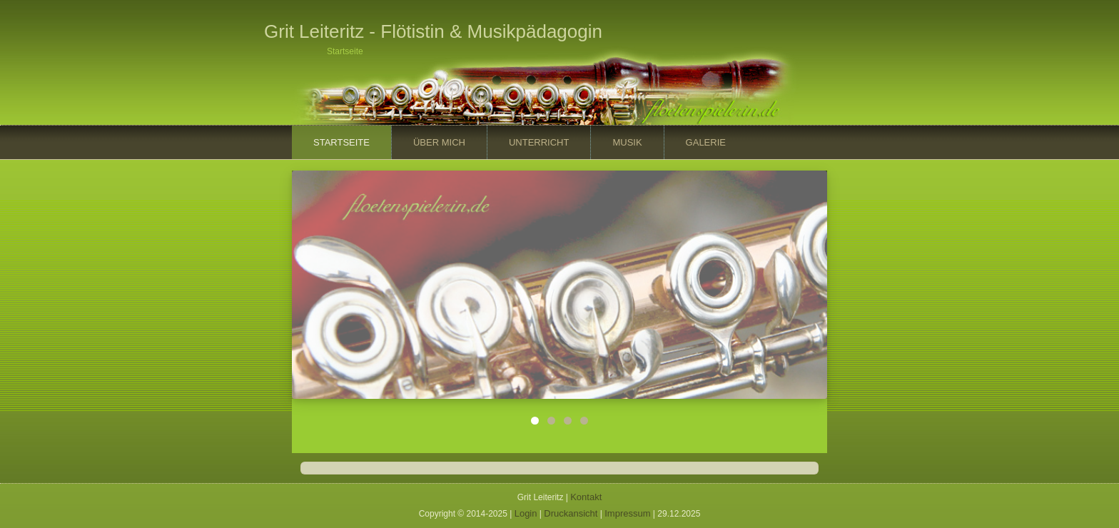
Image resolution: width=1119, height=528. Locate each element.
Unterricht (539, 142)
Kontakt (586, 497)
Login (526, 513)
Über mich (439, 142)
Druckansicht (570, 513)
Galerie (706, 142)
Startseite (341, 142)
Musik (627, 142)
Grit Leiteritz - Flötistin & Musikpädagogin (433, 31)
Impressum (627, 513)
